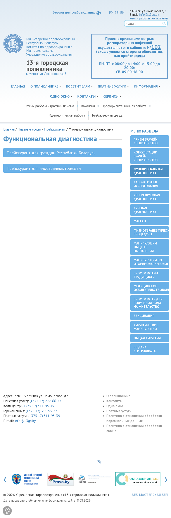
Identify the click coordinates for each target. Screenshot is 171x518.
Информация (146, 86)
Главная (18, 86)
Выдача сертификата (145, 349)
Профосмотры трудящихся (146, 275)
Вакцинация (144, 316)
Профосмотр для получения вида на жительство (148, 303)
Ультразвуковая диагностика (147, 197)
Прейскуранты (55, 129)
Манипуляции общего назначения (145, 247)
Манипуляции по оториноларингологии (151, 262)
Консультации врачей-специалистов (146, 156)
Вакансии (88, 106)
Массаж (140, 221)
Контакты (86, 96)
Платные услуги (112, 86)
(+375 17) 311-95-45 (38, 406)
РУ (111, 12)
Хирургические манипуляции (146, 327)
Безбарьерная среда (107, 115)
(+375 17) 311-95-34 (41, 411)
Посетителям (78, 86)
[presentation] (5, 478)
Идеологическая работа (67, 115)
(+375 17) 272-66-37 (45, 401)
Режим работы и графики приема (49, 106)
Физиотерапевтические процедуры (151, 232)
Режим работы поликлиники (149, 18)
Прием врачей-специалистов (146, 141)
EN (122, 12)
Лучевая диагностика (145, 210)
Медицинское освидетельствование (151, 288)
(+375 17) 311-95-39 (44, 415)
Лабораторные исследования (146, 184)
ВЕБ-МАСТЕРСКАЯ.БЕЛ (150, 494)
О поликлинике (44, 86)
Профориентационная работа (124, 106)
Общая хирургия (147, 338)
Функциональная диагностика (148, 171)
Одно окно (60, 96)
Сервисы (111, 96)
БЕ (117, 12)
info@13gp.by (149, 14)
